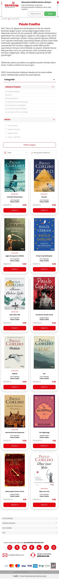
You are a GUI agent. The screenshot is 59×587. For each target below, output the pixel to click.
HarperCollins (11, 133)
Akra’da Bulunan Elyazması (14, 433)
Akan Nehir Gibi (14, 315)
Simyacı (44, 197)
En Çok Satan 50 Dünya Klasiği (16, 112)
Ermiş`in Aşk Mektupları (44, 256)
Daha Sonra (35, 13)
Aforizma (8, 95)
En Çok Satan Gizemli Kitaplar (16, 109)
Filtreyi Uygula (29, 145)
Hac (44, 374)
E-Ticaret (21, 576)
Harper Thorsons (12, 129)
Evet (50, 13)
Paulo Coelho (14, 202)
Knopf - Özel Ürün (13, 137)
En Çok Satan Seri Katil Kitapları (16, 102)
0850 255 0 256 (43, 556)
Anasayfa (4, 19)
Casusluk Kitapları (11, 98)
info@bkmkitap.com (16, 555)
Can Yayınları (11, 126)
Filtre (15, 153)
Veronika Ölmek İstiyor (15, 197)
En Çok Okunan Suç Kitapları (15, 105)
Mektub (14, 374)
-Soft (15, 576)
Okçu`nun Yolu (44, 491)
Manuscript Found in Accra (14, 491)
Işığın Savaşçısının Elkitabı (15, 256)
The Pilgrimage (44, 433)
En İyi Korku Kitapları (12, 92)
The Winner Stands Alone (44, 315)
